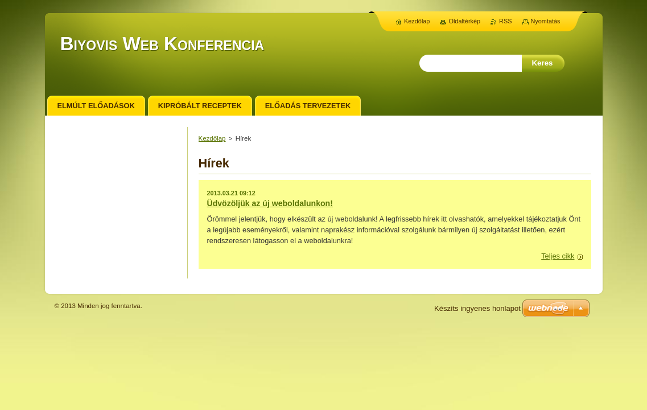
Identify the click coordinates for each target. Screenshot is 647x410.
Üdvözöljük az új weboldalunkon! (270, 203)
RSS (505, 21)
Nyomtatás (546, 21)
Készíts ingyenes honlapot (477, 308)
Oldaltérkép (464, 21)
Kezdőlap (212, 138)
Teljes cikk (557, 256)
